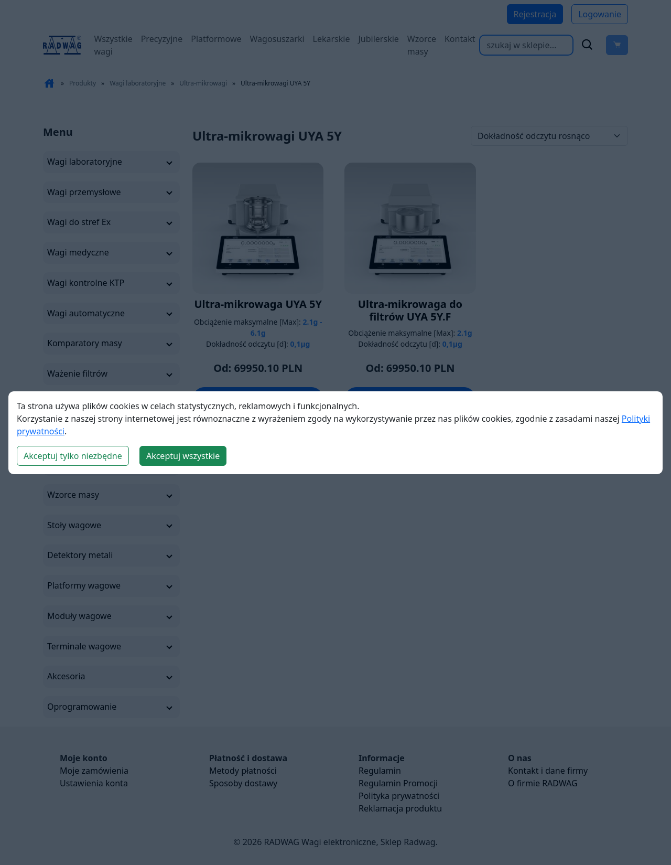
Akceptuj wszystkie (183, 456)
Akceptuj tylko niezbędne (73, 456)
